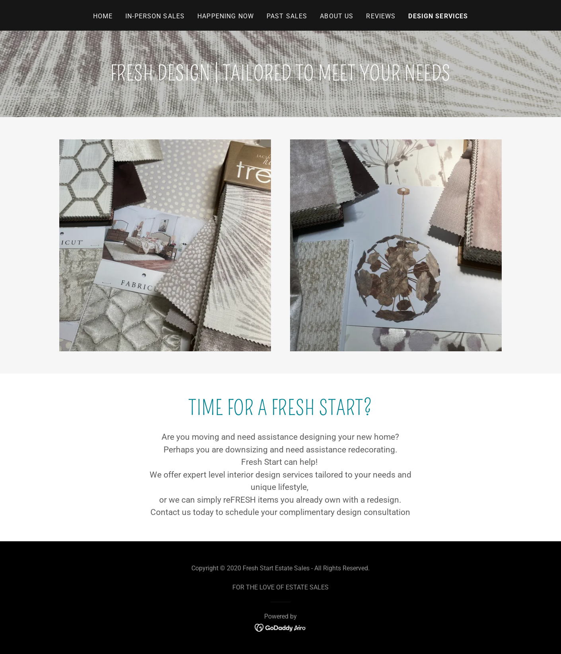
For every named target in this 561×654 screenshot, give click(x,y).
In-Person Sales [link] (155, 16)
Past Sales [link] (287, 16)
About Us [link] (336, 16)
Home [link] (103, 16)
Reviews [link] (380, 16)
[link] (281, 627)
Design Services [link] (438, 16)
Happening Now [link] (225, 16)
